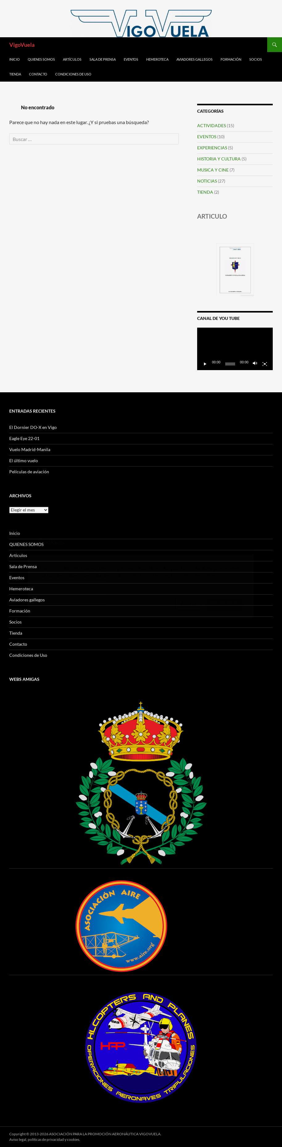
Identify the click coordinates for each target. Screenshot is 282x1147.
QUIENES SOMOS (41, 59)
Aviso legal (17, 1139)
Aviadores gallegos (194, 59)
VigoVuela (22, 44)
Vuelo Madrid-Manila (29, 449)
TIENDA (205, 192)
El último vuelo (23, 460)
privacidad (55, 1139)
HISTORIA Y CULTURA (219, 158)
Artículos (72, 59)
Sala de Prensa (102, 59)
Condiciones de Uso (73, 74)
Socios (255, 59)
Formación (231, 59)
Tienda (15, 74)
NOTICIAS (207, 181)
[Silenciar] (255, 364)
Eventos (131, 59)
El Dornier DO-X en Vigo (33, 427)
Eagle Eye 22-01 (24, 438)
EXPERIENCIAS (212, 147)
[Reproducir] (205, 364)
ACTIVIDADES (211, 125)
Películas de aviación (29, 471)
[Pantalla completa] (265, 364)
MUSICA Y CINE (213, 169)
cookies (73, 1139)
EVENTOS (206, 136)
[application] (235, 349)
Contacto (38, 74)
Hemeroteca (157, 59)
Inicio (14, 59)
